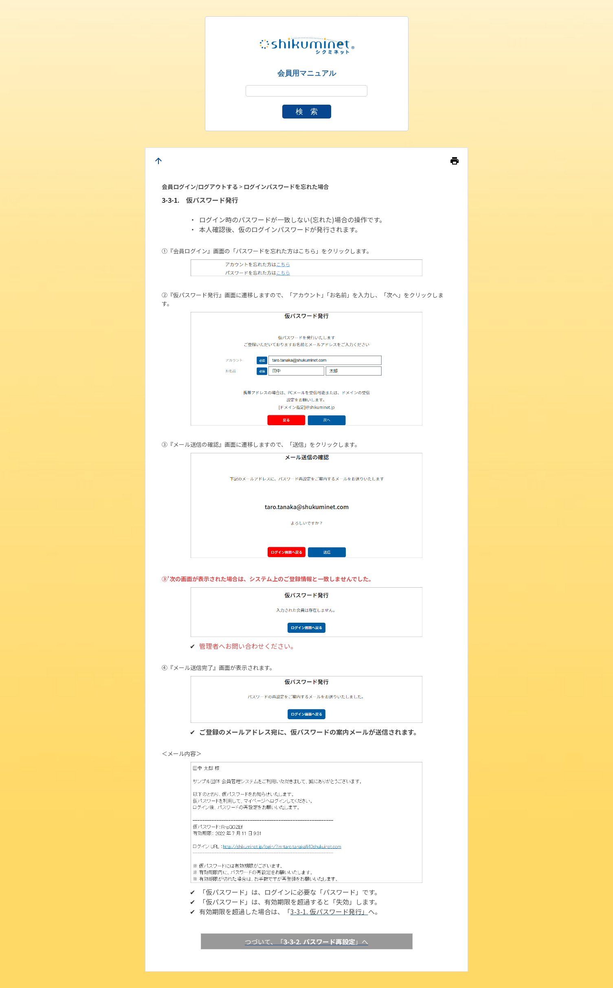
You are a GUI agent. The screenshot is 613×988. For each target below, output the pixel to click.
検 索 (307, 112)
